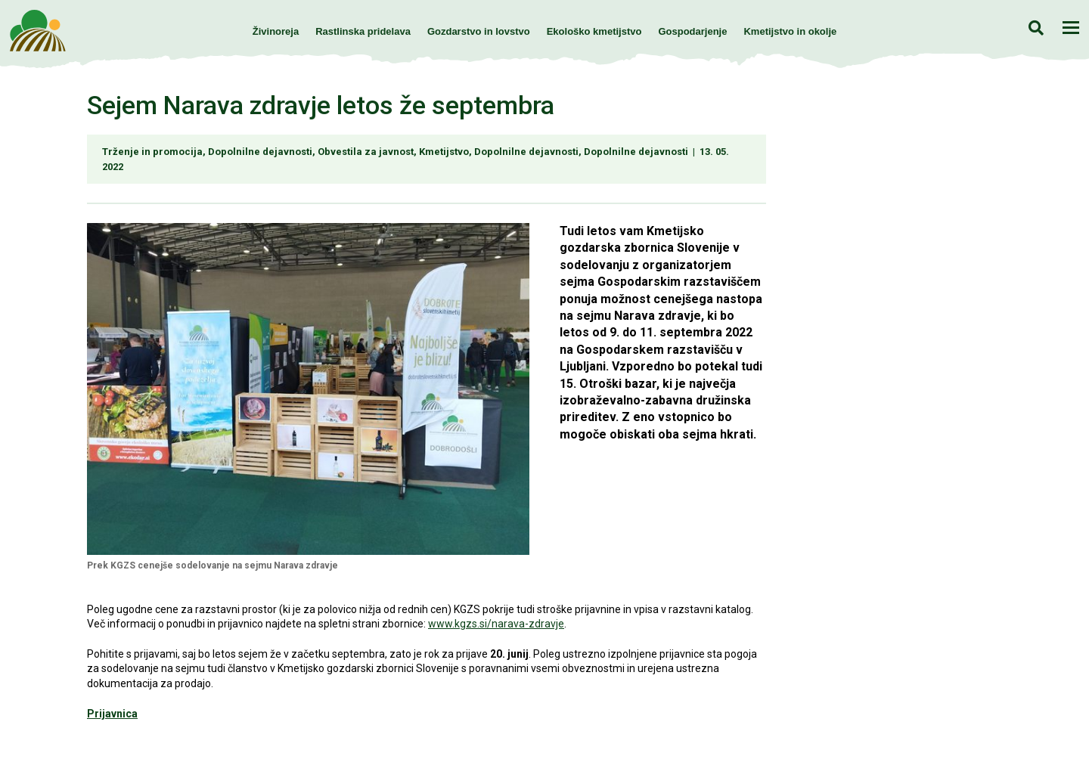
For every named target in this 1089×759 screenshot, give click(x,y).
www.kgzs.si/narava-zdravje (496, 624)
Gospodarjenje (692, 31)
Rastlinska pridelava (363, 31)
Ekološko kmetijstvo (594, 31)
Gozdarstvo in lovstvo (478, 31)
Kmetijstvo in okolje (789, 31)
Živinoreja (276, 31)
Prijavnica (112, 714)
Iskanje (1036, 27)
